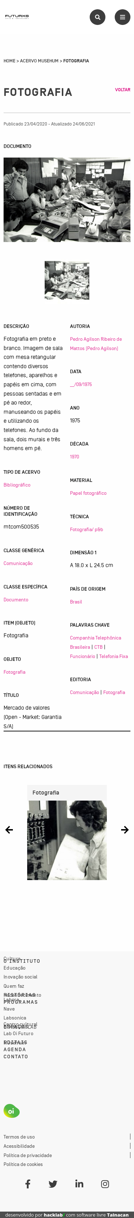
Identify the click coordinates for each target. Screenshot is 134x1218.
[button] (9, 830)
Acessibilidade (19, 1146)
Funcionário (82, 656)
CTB (98, 647)
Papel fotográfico (88, 493)
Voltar (122, 90)
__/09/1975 (81, 384)
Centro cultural (21, 1024)
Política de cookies (23, 1164)
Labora (11, 999)
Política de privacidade (28, 1155)
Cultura (12, 958)
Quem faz (14, 986)
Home (9, 61)
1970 (74, 456)
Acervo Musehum (39, 61)
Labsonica (15, 1018)
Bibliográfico (17, 485)
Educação (14, 968)
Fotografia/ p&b (86, 529)
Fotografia (14, 672)
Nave (9, 1009)
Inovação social (21, 977)
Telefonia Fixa (113, 656)
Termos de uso (19, 1137)
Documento (16, 599)
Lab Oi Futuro (18, 1033)
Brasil (76, 602)
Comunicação (18, 563)
